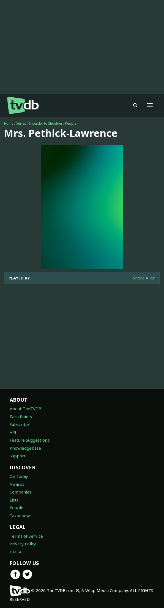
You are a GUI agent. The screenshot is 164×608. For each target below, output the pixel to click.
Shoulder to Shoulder (45, 123)
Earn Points (21, 416)
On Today (19, 476)
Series (21, 123)
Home (8, 123)
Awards (17, 484)
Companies (20, 492)
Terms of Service (26, 536)
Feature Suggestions (29, 440)
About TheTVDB (25, 408)
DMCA (16, 551)
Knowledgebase (25, 448)
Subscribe (19, 424)
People (70, 123)
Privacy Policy (23, 543)
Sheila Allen (144, 278)
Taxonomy (20, 515)
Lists (14, 500)
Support (18, 455)
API (13, 432)
